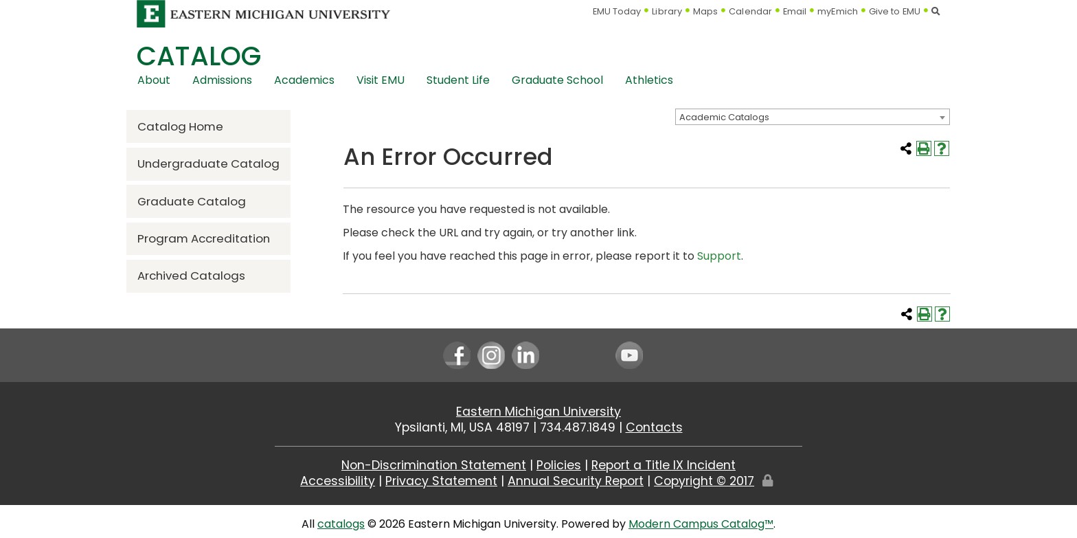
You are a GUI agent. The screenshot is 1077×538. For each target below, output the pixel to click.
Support (719, 256)
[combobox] (812, 117)
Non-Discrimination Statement (433, 465)
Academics (304, 80)
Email (795, 11)
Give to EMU (894, 11)
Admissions (222, 80)
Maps (705, 11)
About (153, 80)
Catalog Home (180, 126)
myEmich (837, 11)
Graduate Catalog (191, 201)
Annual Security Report (576, 481)
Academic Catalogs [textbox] (724, 117)
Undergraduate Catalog (208, 163)
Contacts (654, 427)
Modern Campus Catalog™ (700, 524)
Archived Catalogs (191, 275)
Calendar (750, 11)
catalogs (341, 524)
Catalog (199, 56)
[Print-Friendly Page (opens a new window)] (923, 148)
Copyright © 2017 (704, 481)
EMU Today (617, 11)
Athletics (649, 80)
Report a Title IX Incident (663, 465)
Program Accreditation (203, 238)
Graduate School (557, 80)
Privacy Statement (441, 481)
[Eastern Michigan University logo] (264, 13)
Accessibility (337, 481)
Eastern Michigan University (538, 411)
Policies (558, 465)
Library (667, 11)
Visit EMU (380, 80)
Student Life (458, 80)
